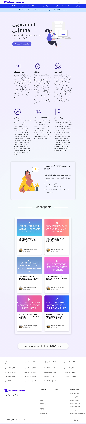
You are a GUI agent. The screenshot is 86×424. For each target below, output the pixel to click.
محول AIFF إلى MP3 (30, 361)
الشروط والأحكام (42, 409)
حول (41, 393)
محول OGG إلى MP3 (49, 376)
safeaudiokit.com (74, 403)
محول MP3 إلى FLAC (10, 372)
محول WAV (7, 380)
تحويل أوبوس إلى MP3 (70, 376)
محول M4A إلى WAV (30, 368)
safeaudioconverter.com (21, 419)
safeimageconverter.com (74, 410)
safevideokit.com (74, 406)
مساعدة (42, 397)
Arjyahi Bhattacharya (30, 249)
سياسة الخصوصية (43, 404)
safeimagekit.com (74, 397)
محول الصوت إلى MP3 (50, 361)
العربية (75, 420)
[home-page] (14, 2)
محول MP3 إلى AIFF (69, 368)
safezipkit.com (74, 400)
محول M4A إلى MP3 (10, 368)
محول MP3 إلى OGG (30, 372)
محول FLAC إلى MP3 (69, 361)
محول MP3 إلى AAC (49, 368)
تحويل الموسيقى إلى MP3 (31, 376)
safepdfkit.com (74, 393)
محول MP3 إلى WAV (69, 372)
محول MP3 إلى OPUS (50, 372)
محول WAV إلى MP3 (30, 380)
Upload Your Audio (22, 44)
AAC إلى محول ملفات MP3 (10, 362)
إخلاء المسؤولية (44, 413)
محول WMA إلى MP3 (50, 380)
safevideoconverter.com (74, 413)
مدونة (78, 2)
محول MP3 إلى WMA (10, 376)
